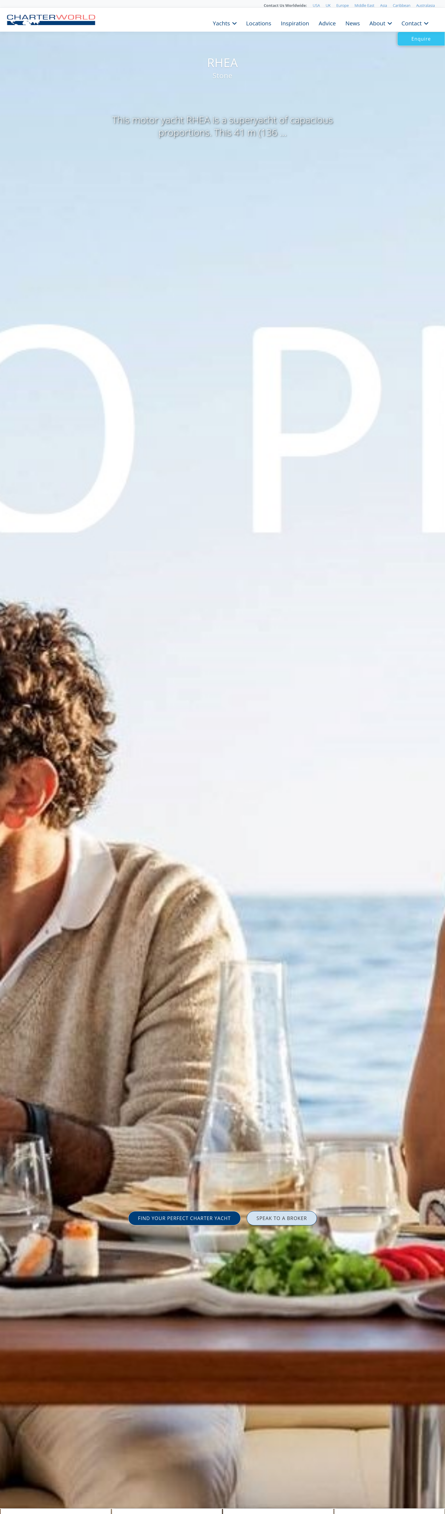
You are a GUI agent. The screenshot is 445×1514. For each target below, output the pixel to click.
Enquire (421, 39)
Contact (411, 22)
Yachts (221, 22)
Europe (342, 5)
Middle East (364, 5)
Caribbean (401, 5)
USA (316, 5)
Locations (258, 22)
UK (328, 5)
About (377, 22)
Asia (383, 5)
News (352, 22)
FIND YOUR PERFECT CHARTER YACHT (184, 1218)
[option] (222, 757)
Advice (327, 22)
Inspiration (295, 22)
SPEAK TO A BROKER (282, 1218)
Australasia (425, 5)
